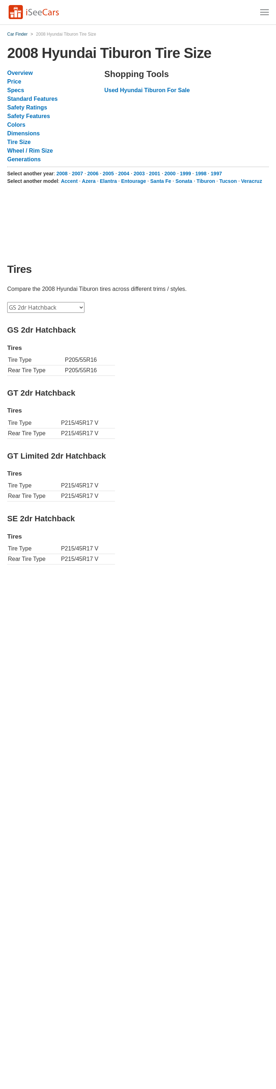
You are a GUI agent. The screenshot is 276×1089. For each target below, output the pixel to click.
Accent (69, 181)
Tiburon (206, 181)
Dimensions (23, 133)
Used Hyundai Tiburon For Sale (147, 90)
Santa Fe (160, 181)
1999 (185, 173)
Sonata (183, 181)
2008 (62, 173)
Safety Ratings (27, 107)
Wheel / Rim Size (30, 151)
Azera (89, 181)
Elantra (108, 181)
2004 (123, 173)
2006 (92, 173)
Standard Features (32, 99)
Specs (15, 90)
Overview (20, 73)
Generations (24, 159)
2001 (154, 173)
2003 (139, 173)
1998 (200, 173)
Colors (16, 125)
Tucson (228, 181)
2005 (108, 173)
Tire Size (19, 142)
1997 (216, 173)
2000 (170, 173)
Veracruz (251, 181)
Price (14, 81)
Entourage (133, 181)
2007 (77, 173)
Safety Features (28, 116)
